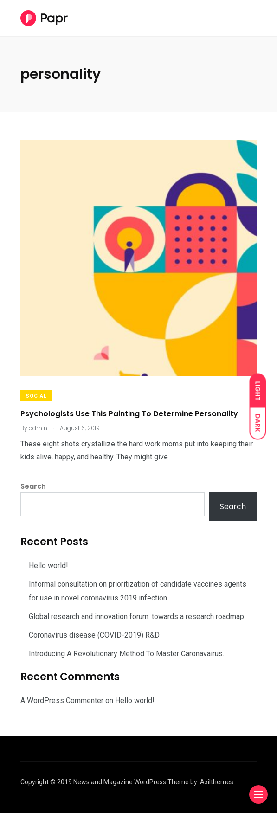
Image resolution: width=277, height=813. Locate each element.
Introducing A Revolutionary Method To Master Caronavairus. (126, 653)
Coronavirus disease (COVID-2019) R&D (94, 635)
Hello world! (48, 565)
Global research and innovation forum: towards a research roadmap (136, 616)
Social (36, 396)
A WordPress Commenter (61, 700)
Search (33, 486)
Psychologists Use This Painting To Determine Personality (129, 413)
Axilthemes (216, 782)
